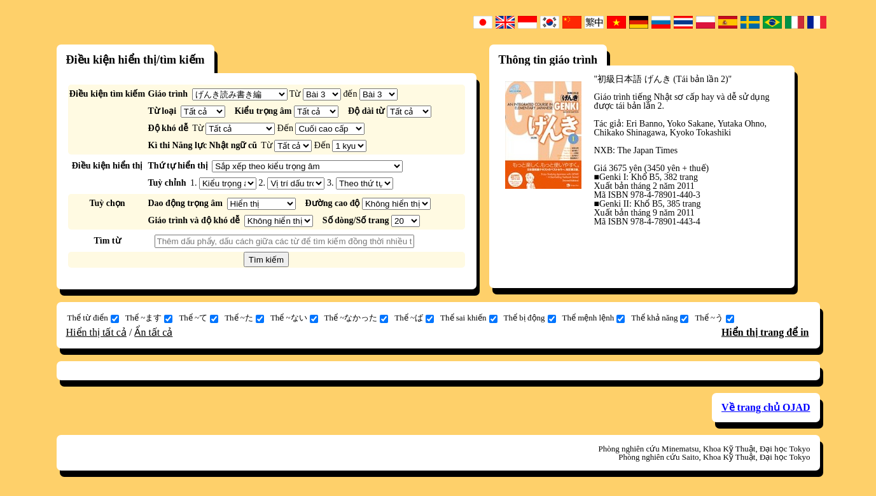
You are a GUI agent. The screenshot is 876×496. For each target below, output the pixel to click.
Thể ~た (244, 318)
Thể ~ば (414, 318)
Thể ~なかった (356, 318)
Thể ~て (198, 318)
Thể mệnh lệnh (593, 318)
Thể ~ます (149, 318)
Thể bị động (530, 318)
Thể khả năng (659, 318)
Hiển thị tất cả (96, 332)
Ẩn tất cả (153, 332)
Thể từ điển (93, 318)
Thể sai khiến (468, 318)
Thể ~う (714, 318)
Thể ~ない (294, 318)
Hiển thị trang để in (765, 332)
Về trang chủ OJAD (765, 407)
